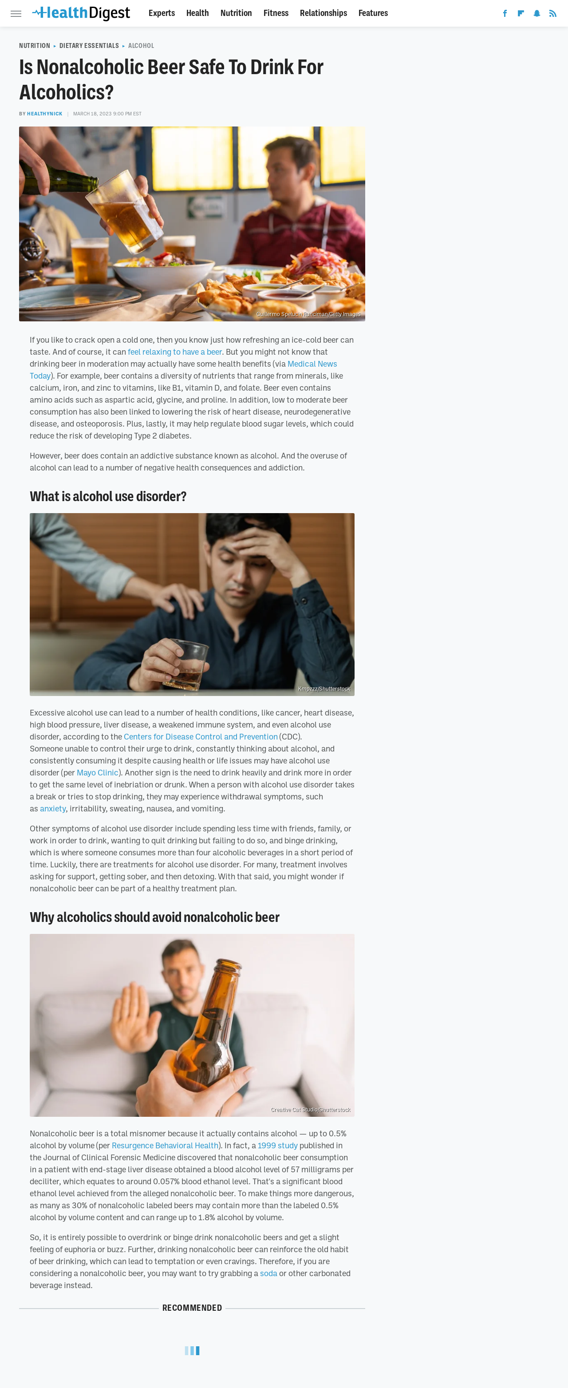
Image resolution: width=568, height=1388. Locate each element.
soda (268, 1273)
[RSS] (552, 15)
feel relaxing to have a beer (175, 351)
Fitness (276, 13)
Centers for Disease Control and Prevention (201, 736)
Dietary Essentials (89, 45)
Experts (162, 13)
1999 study (278, 1145)
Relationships (323, 13)
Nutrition (236, 13)
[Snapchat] (536, 15)
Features (373, 13)
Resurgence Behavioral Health (165, 1145)
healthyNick (45, 114)
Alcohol (141, 45)
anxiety (53, 808)
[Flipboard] (521, 15)
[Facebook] (505, 15)
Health (197, 13)
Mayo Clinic (97, 772)
